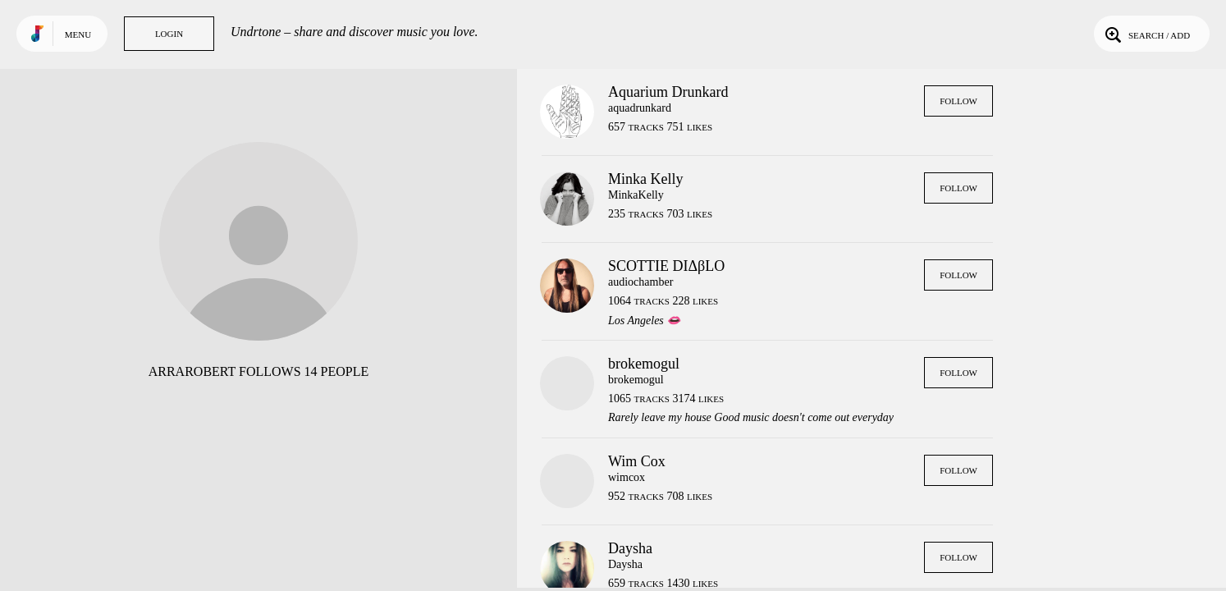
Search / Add (1146, 34)
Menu (78, 34)
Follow (958, 101)
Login (169, 34)
